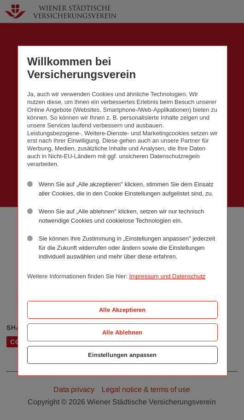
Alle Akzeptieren (122, 309)
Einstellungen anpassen (122, 354)
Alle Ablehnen (122, 332)
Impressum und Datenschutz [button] (167, 276)
